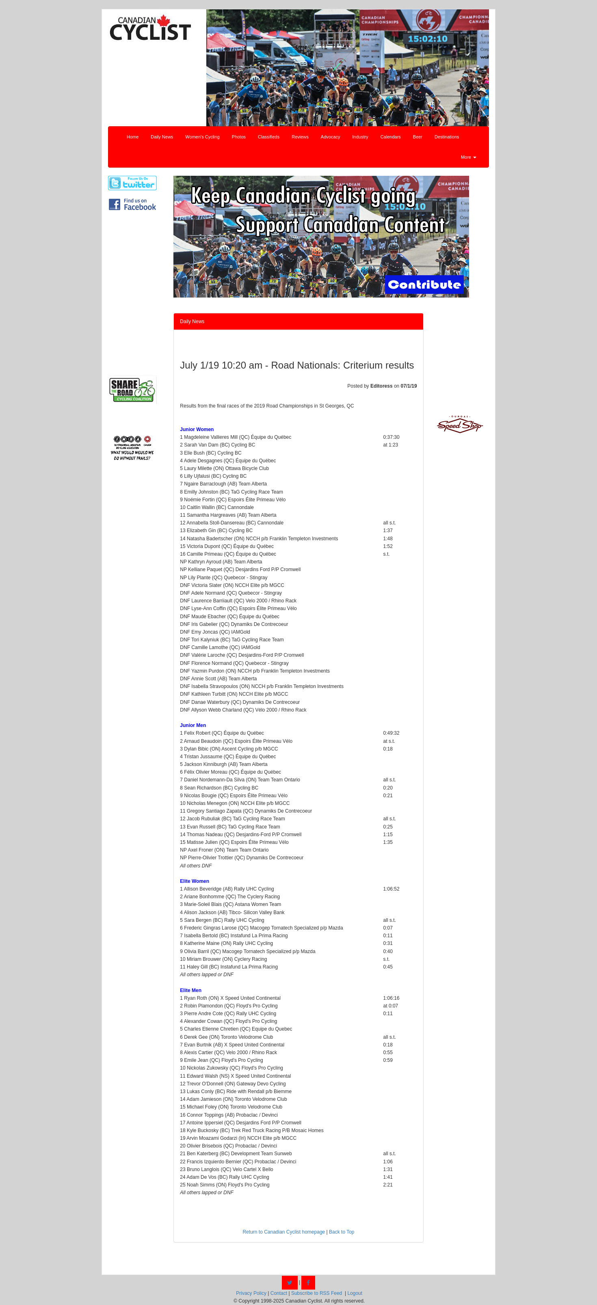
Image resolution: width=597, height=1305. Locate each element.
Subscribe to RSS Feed (316, 1293)
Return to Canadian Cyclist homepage (283, 1232)
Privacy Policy (251, 1293)
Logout (354, 1293)
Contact (278, 1293)
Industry (360, 136)
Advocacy (330, 136)
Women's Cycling (202, 136)
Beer (417, 136)
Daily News (162, 136)
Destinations (447, 136)
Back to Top (341, 1232)
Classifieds (268, 136)
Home (132, 136)
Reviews (300, 136)
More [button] (468, 157)
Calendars (391, 136)
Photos (239, 136)
